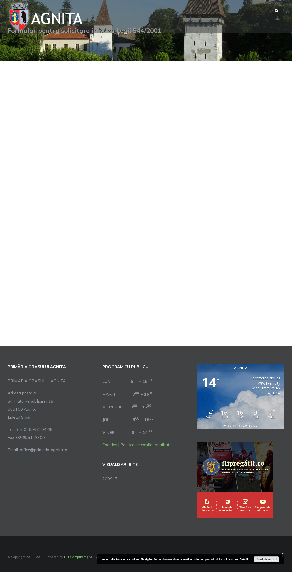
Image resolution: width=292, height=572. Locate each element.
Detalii (244, 559)
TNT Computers (75, 557)
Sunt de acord (266, 559)
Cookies (109, 444)
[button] (276, 10)
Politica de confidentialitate (146, 444)
